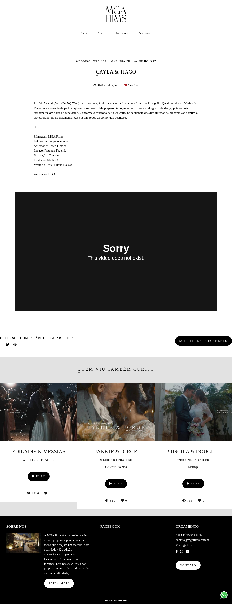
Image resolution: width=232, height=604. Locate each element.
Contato (188, 565)
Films (101, 33)
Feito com (116, 600)
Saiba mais (59, 583)
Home (83, 33)
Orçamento (145, 33)
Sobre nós (122, 33)
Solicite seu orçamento (203, 340)
